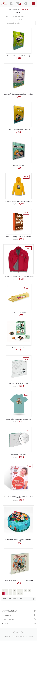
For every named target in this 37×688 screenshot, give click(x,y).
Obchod (17, 9)
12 (18, 593)
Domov (11, 9)
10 (10, 593)
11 (14, 593)
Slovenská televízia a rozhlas (24, 636)
